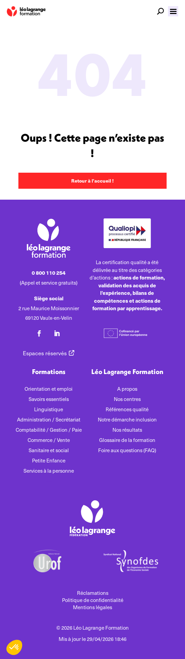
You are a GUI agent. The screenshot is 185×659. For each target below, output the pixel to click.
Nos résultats (127, 430)
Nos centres (127, 399)
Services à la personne (49, 471)
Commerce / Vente (49, 440)
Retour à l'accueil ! (92, 180)
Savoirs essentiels (49, 399)
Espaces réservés (45, 353)
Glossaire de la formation (127, 440)
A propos (127, 389)
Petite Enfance (48, 461)
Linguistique (48, 410)
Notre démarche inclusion (127, 420)
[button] (173, 11)
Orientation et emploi (49, 389)
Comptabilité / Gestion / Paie (49, 430)
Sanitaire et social (49, 451)
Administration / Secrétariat (48, 420)
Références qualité (127, 410)
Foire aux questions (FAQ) (127, 451)
